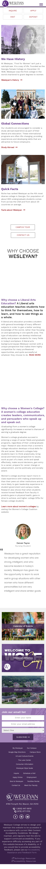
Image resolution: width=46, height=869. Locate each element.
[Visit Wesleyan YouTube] (27, 817)
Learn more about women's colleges (18, 506)
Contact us (23, 235)
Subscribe (23, 737)
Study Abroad (7, 147)
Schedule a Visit (29, 773)
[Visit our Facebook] (15, 817)
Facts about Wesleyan (11, 210)
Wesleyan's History (10, 80)
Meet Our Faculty (30, 785)
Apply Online (18, 777)
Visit (12, 17)
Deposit (33, 17)
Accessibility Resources (25, 861)
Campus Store (35, 752)
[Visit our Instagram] (21, 817)
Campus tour (23, 227)
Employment (31, 777)
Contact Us (16, 785)
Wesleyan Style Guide (24, 768)
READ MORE (35, 355)
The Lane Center (24, 760)
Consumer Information (24, 764)
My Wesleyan (18, 748)
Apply (33, 11)
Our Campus (31, 748)
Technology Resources (24, 858)
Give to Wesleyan (16, 781)
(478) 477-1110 (23, 811)
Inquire (13, 11)
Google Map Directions (17, 752)
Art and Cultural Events (24, 756)
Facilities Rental (33, 781)
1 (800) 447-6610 (23, 809)
